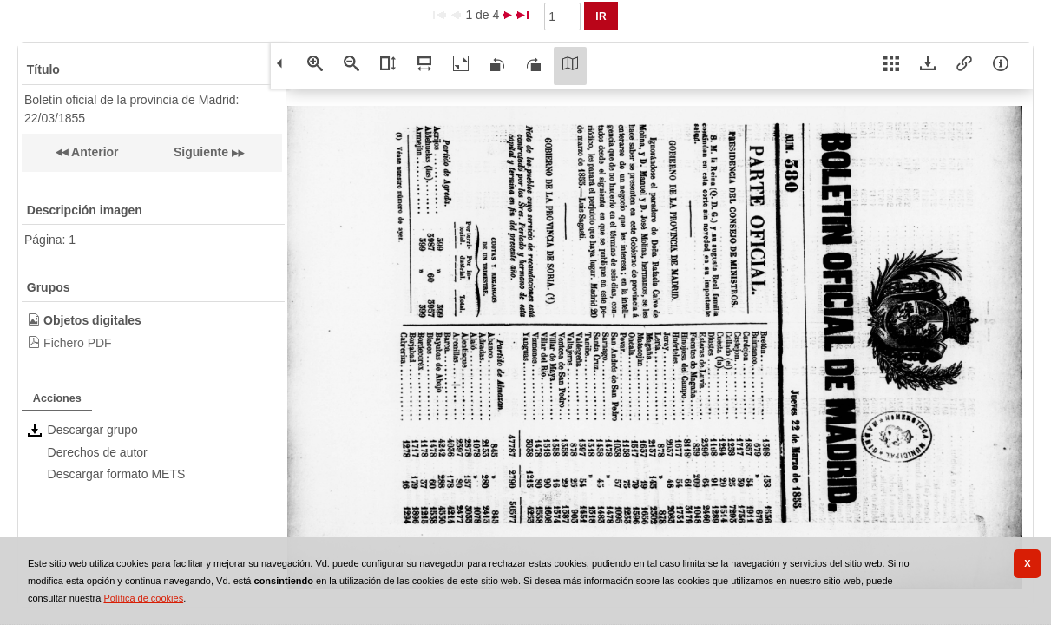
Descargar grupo (93, 430)
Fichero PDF (77, 343)
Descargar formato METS (117, 474)
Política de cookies (143, 598)
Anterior (94, 152)
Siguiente (201, 152)
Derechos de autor (98, 452)
